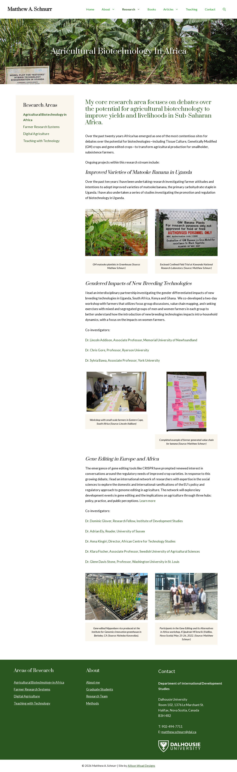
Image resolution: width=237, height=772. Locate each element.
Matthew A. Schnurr (29, 9)
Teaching (191, 9)
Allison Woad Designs (141, 765)
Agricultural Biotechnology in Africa (39, 682)
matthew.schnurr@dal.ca (178, 732)
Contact (210, 9)
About (110, 9)
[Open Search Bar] (224, 9)
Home (90, 9)
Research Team (97, 696)
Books (151, 9)
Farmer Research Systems (41, 127)
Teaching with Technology (41, 141)
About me (93, 682)
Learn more (148, 501)
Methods (92, 703)
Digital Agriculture (36, 134)
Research (133, 9)
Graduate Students (99, 689)
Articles (172, 9)
